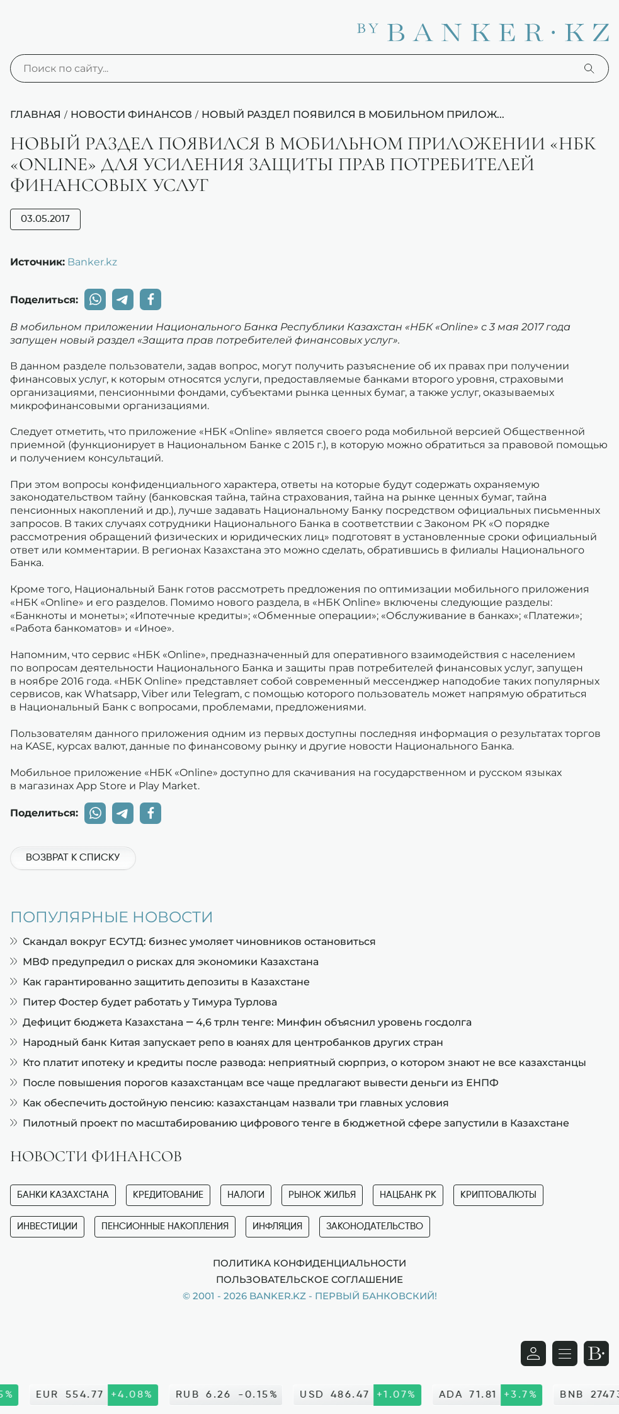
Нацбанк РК (408, 1195)
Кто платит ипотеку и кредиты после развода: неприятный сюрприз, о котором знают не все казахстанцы (298, 1063)
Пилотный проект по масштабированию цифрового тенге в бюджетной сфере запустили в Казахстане (289, 1123)
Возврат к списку (73, 858)
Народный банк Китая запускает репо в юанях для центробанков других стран (226, 1042)
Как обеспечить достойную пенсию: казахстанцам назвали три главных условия (229, 1103)
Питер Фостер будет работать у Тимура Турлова (143, 1002)
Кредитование (168, 1195)
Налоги (245, 1195)
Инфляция (277, 1226)
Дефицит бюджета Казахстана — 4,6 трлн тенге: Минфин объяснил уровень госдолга (241, 1022)
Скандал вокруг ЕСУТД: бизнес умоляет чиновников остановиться (193, 941)
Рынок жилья (322, 1195)
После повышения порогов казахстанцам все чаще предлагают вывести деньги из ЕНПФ (254, 1083)
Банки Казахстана (63, 1195)
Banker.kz (92, 261)
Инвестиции (47, 1226)
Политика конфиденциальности (309, 1262)
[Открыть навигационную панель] (564, 1353)
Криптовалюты (498, 1195)
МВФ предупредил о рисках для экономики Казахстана (164, 962)
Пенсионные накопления (165, 1226)
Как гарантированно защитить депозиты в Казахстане (160, 982)
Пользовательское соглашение (309, 1279)
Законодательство (374, 1226)
